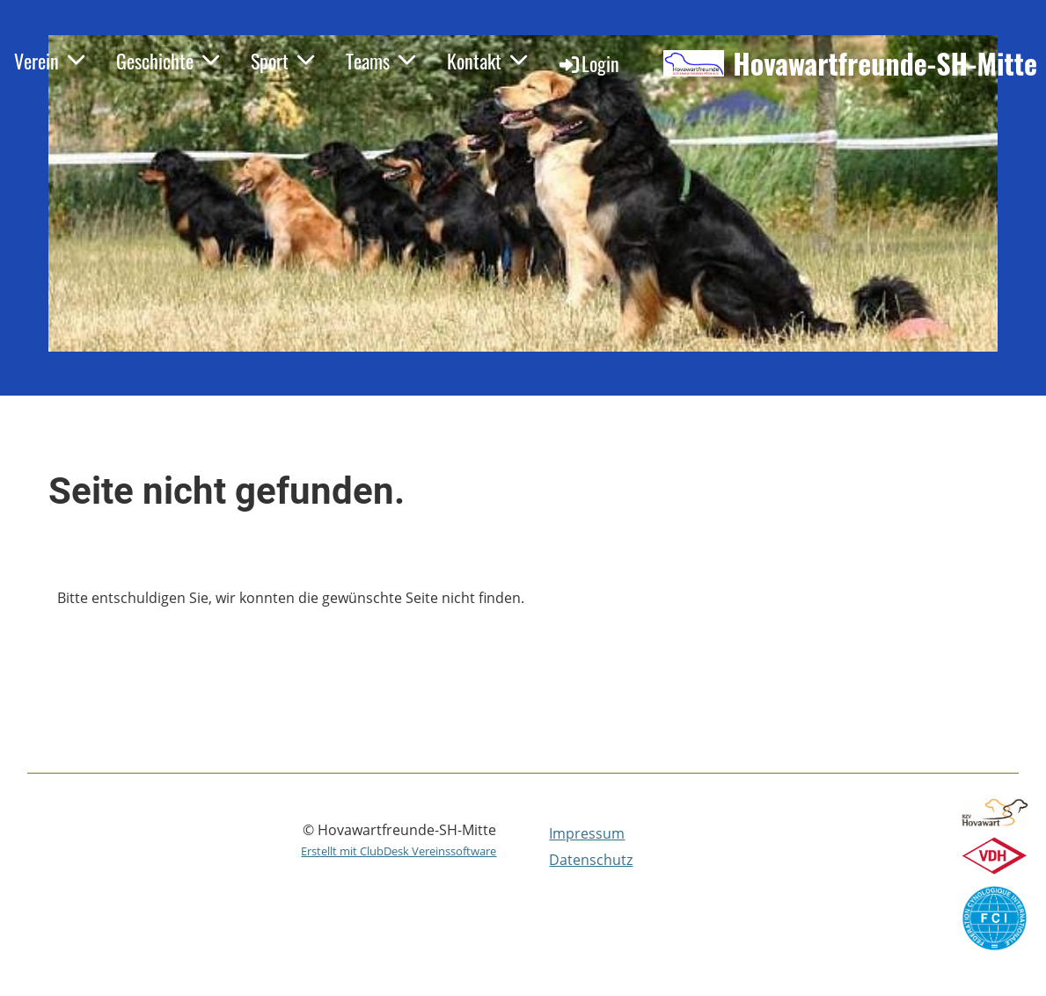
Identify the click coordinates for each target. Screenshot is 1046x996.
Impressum (587, 833)
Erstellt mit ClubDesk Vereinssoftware (398, 851)
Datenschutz (591, 859)
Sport (282, 61)
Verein (49, 61)
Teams (380, 61)
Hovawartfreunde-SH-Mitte (885, 64)
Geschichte (167, 61)
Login (588, 63)
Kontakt (487, 61)
